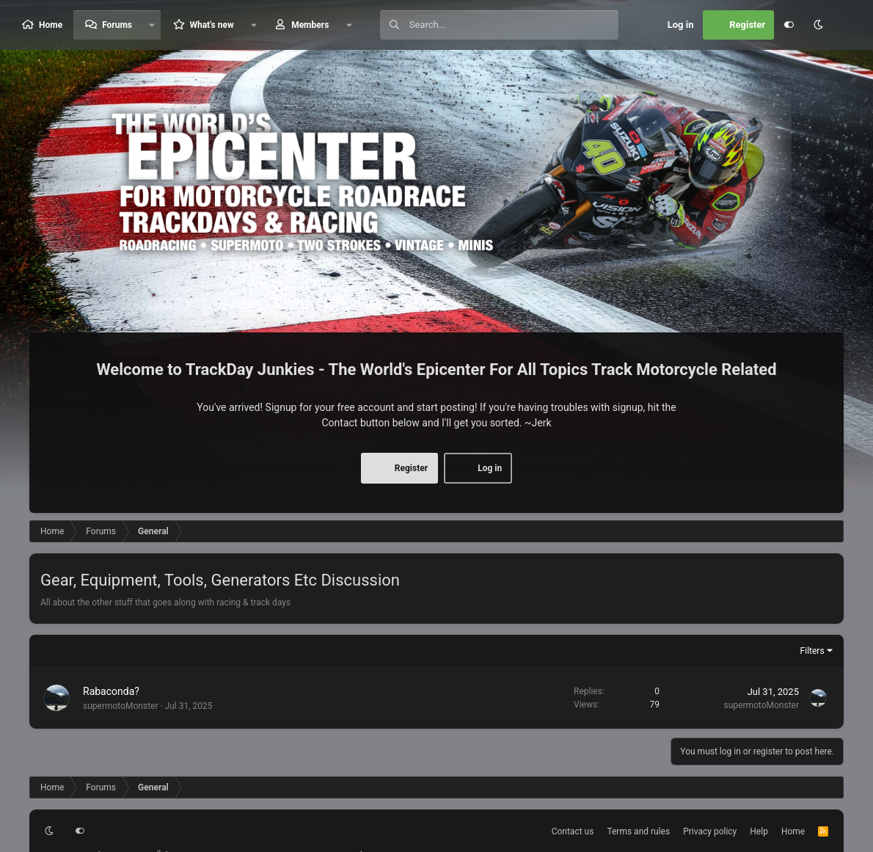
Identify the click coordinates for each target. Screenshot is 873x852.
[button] (152, 25)
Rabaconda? (111, 691)
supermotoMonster (120, 706)
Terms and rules (638, 831)
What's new (211, 25)
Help (759, 831)
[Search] (513, 25)
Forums (117, 25)
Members (310, 25)
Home (50, 25)
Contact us (573, 831)
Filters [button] (812, 651)
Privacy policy (710, 831)
